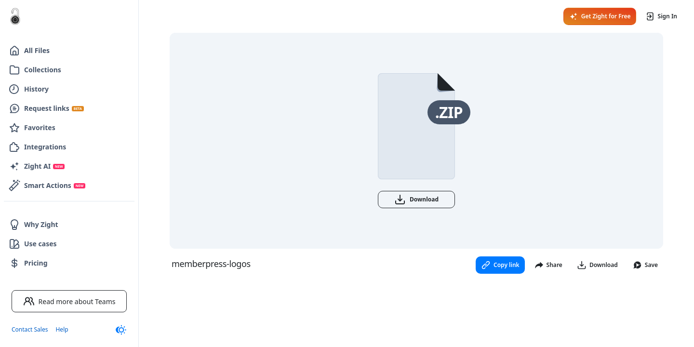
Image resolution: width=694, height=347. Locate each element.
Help (61, 329)
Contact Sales (30, 329)
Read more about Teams (69, 301)
